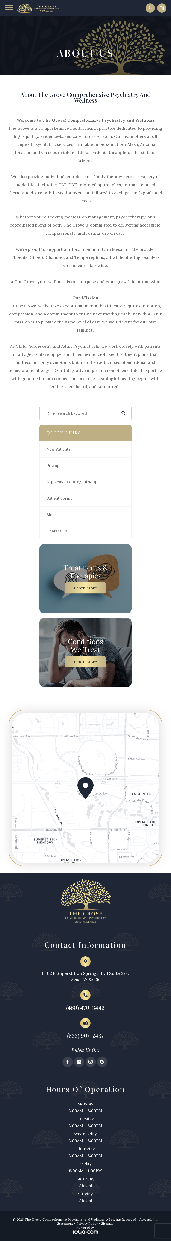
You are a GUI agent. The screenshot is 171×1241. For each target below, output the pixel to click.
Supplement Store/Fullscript (73, 482)
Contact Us (57, 532)
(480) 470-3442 (85, 1010)
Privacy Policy (87, 1227)
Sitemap (107, 1227)
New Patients (58, 450)
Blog (51, 515)
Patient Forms (59, 499)
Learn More (85, 588)
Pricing (53, 466)
